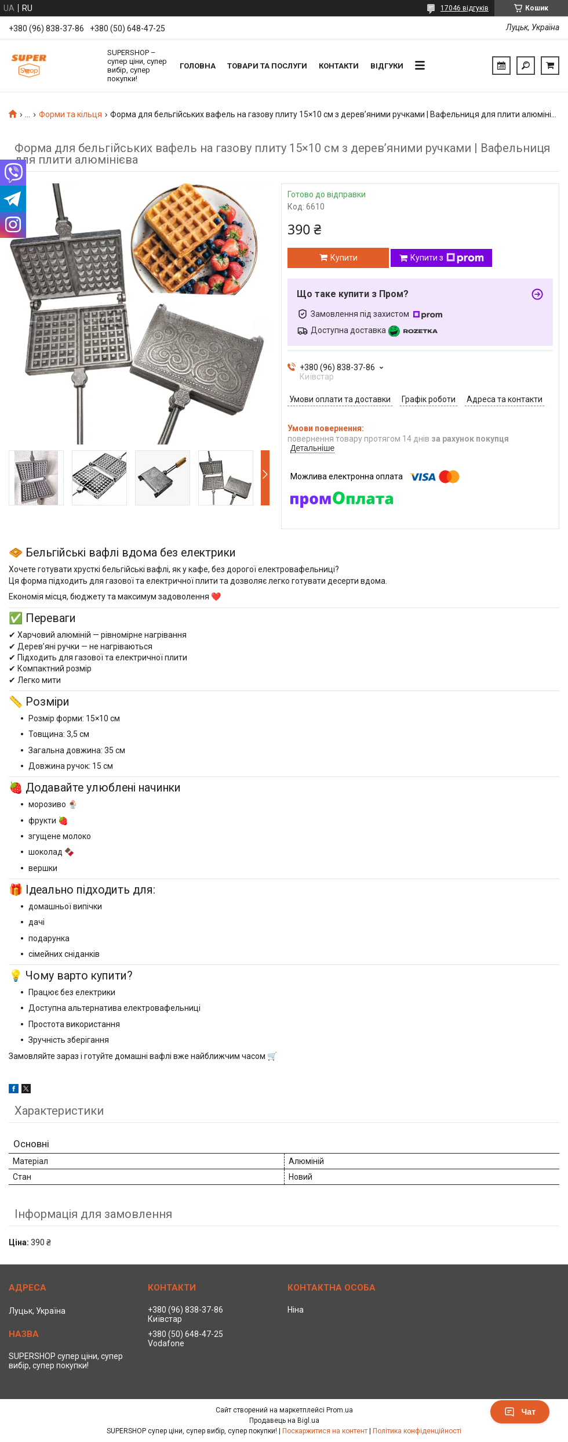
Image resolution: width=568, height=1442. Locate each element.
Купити (344, 257)
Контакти (339, 66)
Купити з (447, 258)
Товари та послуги (267, 66)
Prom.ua (339, 1410)
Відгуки (386, 66)
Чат (520, 1412)
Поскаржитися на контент (324, 1431)
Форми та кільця (70, 114)
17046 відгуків (464, 8)
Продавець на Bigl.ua (284, 1420)
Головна (198, 66)
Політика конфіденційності (417, 1431)
